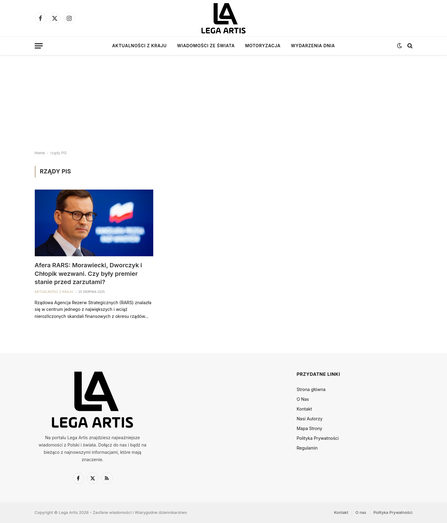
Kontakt (304, 408)
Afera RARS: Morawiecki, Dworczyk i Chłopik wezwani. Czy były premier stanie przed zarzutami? (88, 273)
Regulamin (307, 447)
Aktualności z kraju (139, 45)
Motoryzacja (262, 45)
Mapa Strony (309, 428)
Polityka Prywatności (318, 438)
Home (40, 153)
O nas (360, 512)
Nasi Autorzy (310, 418)
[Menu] (39, 46)
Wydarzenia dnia (313, 45)
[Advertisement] (223, 97)
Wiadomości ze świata (206, 45)
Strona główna (311, 389)
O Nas (303, 399)
